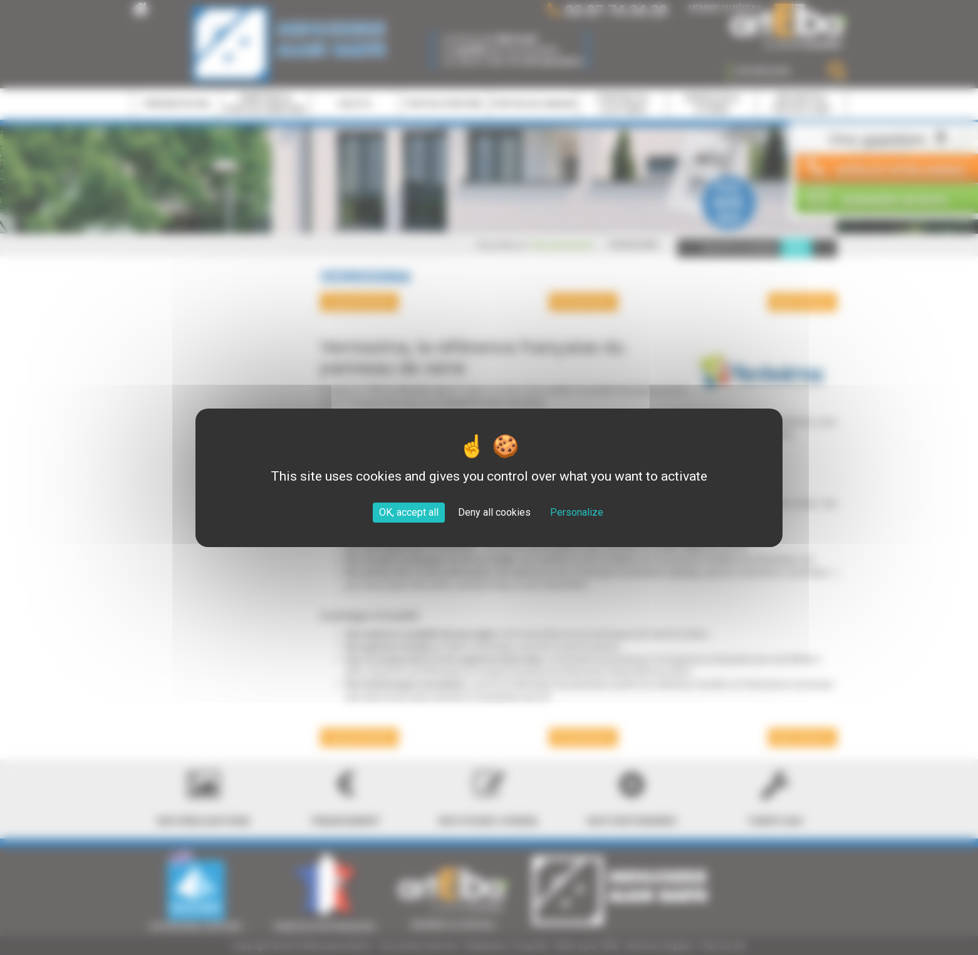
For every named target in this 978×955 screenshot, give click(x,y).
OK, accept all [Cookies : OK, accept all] (409, 512)
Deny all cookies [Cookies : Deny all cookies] (494, 512)
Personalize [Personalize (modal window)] (576, 512)
